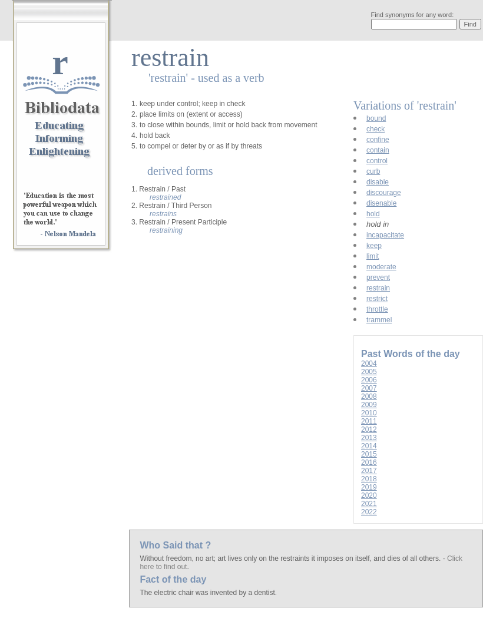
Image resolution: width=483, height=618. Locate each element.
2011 (369, 421)
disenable (381, 203)
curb (373, 171)
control (377, 161)
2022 (369, 512)
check (375, 129)
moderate (381, 267)
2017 (369, 471)
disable (377, 182)
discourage (383, 193)
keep (374, 246)
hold (373, 214)
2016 (369, 462)
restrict (377, 299)
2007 (369, 388)
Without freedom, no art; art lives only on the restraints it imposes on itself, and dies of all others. (291, 558)
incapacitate (385, 235)
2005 (369, 372)
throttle (377, 309)
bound (376, 118)
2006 (369, 380)
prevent (378, 277)
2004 (369, 363)
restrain (378, 288)
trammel (379, 320)
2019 (369, 487)
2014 (369, 446)
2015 (369, 454)
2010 (369, 413)
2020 (369, 495)
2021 (369, 504)
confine (377, 140)
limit (372, 256)
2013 (369, 438)
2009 (369, 405)
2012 (369, 429)
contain (377, 150)
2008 (369, 396)
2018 (369, 479)
